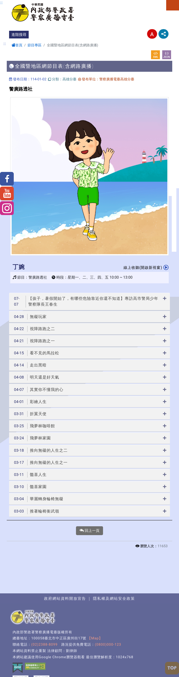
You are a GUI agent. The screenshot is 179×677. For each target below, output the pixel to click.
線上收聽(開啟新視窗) (146, 267)
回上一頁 (89, 530)
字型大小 (152, 34)
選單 (172, 5)
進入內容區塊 (11, 2)
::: (1, 2)
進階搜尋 (18, 34)
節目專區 (34, 45)
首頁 (16, 45)
